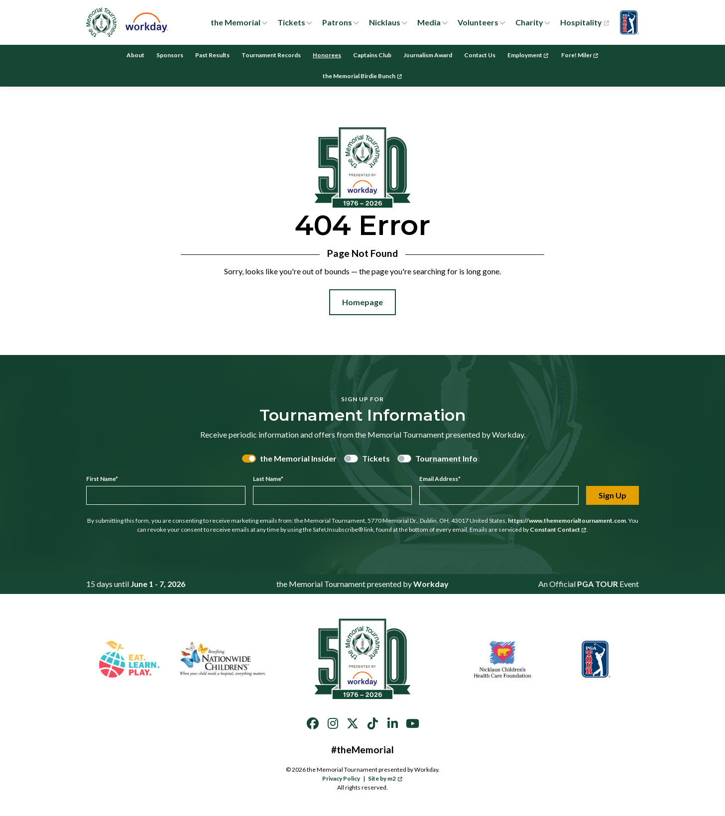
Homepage (362, 302)
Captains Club (372, 55)
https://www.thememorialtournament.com (567, 520)
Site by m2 (385, 778)
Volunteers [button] (478, 22)
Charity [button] (529, 22)
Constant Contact (558, 529)
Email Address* (440, 478)
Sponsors (169, 55)
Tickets (376, 458)
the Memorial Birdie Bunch (362, 76)
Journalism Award (427, 55)
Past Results (212, 55)
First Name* (102, 478)
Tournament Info (446, 458)
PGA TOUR (597, 583)
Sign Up (612, 495)
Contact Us (479, 55)
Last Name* (268, 478)
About (135, 55)
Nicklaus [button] (384, 22)
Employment (528, 55)
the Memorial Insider (298, 458)
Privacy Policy (341, 778)
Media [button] (429, 22)
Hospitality (584, 22)
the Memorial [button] (235, 22)
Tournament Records (271, 55)
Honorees (327, 55)
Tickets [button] (291, 22)
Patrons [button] (337, 22)
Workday (431, 583)
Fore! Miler (580, 55)
